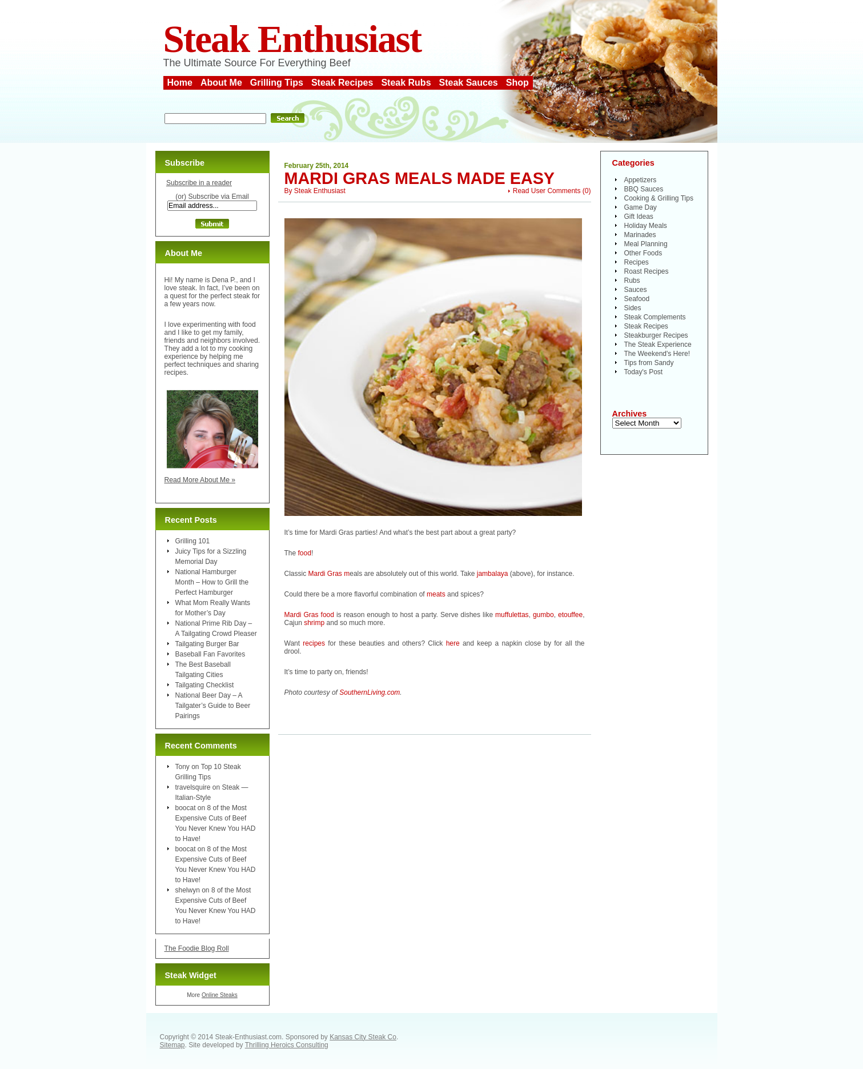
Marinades (640, 235)
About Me (221, 82)
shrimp (314, 623)
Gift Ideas (638, 217)
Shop (517, 82)
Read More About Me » (200, 480)
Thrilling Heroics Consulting (286, 1045)
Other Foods (643, 253)
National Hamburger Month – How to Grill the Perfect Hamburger (212, 582)
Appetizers (640, 180)
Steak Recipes (342, 82)
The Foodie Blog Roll (196, 948)
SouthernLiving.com (369, 692)
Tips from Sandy (649, 363)
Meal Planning (646, 244)
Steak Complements (655, 317)
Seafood (637, 299)
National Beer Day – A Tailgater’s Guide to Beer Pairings (213, 705)
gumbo (543, 615)
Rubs (632, 281)
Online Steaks (220, 995)
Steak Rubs (406, 82)
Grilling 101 (192, 541)
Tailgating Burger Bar (207, 644)
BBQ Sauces (644, 189)
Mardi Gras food (309, 615)
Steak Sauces (468, 82)
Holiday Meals (645, 226)
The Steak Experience (658, 345)
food (304, 553)
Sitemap (172, 1045)
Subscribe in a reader (199, 183)
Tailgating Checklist (204, 685)
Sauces (635, 290)
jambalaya (492, 574)
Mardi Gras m (329, 574)
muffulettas (511, 615)
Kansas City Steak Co (363, 1037)
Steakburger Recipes (656, 335)
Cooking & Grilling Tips (658, 198)
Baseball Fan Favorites (210, 654)
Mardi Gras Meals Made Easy (419, 178)
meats (436, 594)
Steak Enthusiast (292, 39)
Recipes (636, 262)
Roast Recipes (646, 271)
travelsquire (193, 787)
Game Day (640, 207)
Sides (632, 308)
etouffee (570, 615)
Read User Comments (547, 191)
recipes (314, 643)
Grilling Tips (276, 82)
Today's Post (643, 372)
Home (179, 82)
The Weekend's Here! (657, 354)
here (453, 643)
